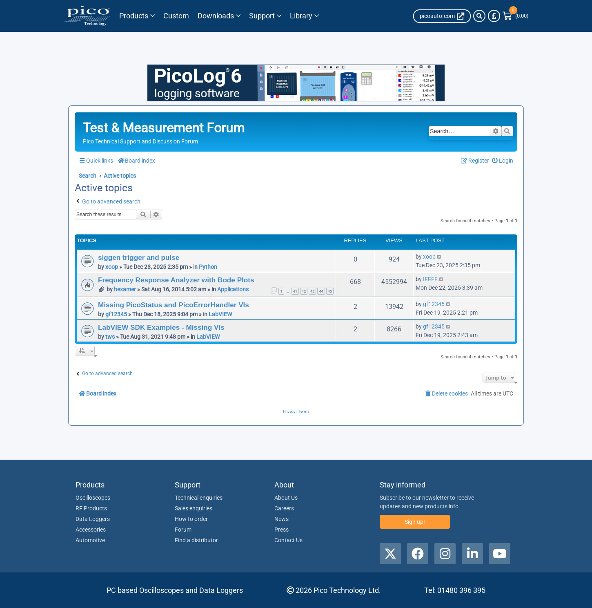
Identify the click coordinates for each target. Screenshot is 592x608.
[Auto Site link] (442, 16)
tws (110, 336)
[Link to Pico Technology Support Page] (264, 16)
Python (208, 267)
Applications (233, 289)
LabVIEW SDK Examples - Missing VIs (161, 327)
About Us (286, 497)
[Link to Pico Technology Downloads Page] (218, 16)
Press (281, 529)
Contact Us (288, 540)
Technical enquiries (199, 497)
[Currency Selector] (494, 16)
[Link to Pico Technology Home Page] (87, 16)
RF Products (91, 508)
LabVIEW (220, 314)
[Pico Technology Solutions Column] (176, 16)
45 (330, 291)
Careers (284, 508)
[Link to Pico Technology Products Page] (137, 16)
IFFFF (430, 279)
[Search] (479, 16)
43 (312, 291)
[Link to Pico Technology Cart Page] (516, 16)
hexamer (125, 289)
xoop (111, 267)
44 (321, 291)
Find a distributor (196, 540)
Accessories (91, 529)
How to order (191, 519)
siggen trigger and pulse (138, 257)
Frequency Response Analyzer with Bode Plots (176, 280)
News (281, 519)
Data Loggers (93, 519)
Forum (183, 529)
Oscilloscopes (93, 497)
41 (295, 291)
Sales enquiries (193, 508)
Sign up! (415, 522)
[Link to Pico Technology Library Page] (302, 16)
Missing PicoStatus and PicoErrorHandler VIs (173, 305)
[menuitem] (503, 160)
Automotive (90, 540)
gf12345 (116, 314)
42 (304, 291)
